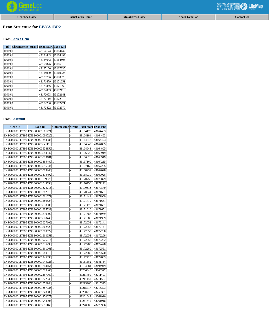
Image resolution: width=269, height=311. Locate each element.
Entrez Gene (20, 39)
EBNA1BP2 (50, 26)
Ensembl (17, 119)
